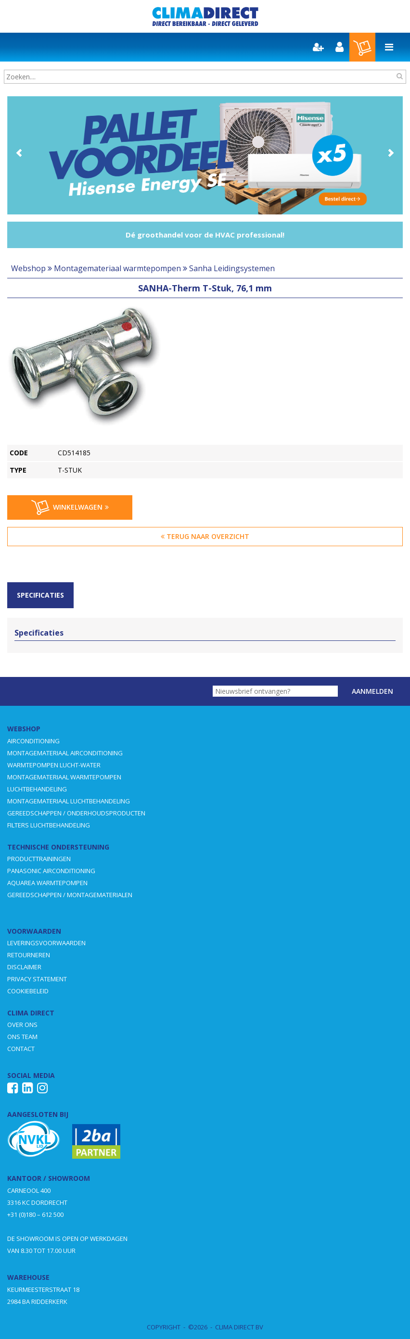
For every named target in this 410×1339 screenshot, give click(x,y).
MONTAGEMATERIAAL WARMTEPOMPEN (64, 777)
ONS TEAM (22, 1036)
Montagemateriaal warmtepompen (117, 268)
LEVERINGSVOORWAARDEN (46, 943)
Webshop (28, 268)
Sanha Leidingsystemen (232, 268)
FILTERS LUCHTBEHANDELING (48, 825)
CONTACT (21, 1048)
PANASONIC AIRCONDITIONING (51, 870)
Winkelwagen (70, 507)
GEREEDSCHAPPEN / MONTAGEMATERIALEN (69, 894)
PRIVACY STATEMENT (37, 979)
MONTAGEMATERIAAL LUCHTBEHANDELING (68, 801)
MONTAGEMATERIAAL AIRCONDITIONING (65, 753)
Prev (19, 153)
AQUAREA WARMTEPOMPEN (47, 882)
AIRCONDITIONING (33, 741)
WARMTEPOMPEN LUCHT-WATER (54, 765)
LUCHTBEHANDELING (37, 789)
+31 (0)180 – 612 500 (35, 1214)
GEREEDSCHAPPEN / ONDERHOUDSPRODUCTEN (76, 813)
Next (390, 153)
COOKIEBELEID (28, 991)
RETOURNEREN (28, 955)
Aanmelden (372, 691)
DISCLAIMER (24, 967)
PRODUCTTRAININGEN (39, 858)
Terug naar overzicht (205, 536)
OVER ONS (22, 1024)
